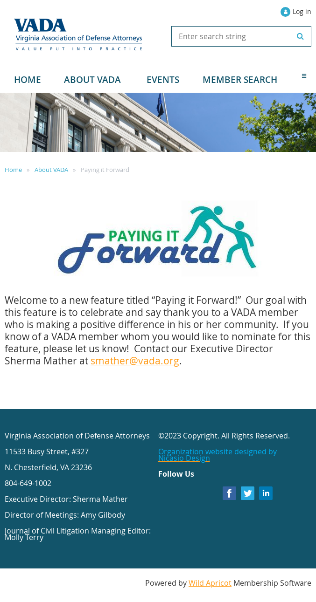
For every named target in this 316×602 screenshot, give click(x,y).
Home (13, 169)
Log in (302, 11)
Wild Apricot (210, 583)
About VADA (51, 169)
